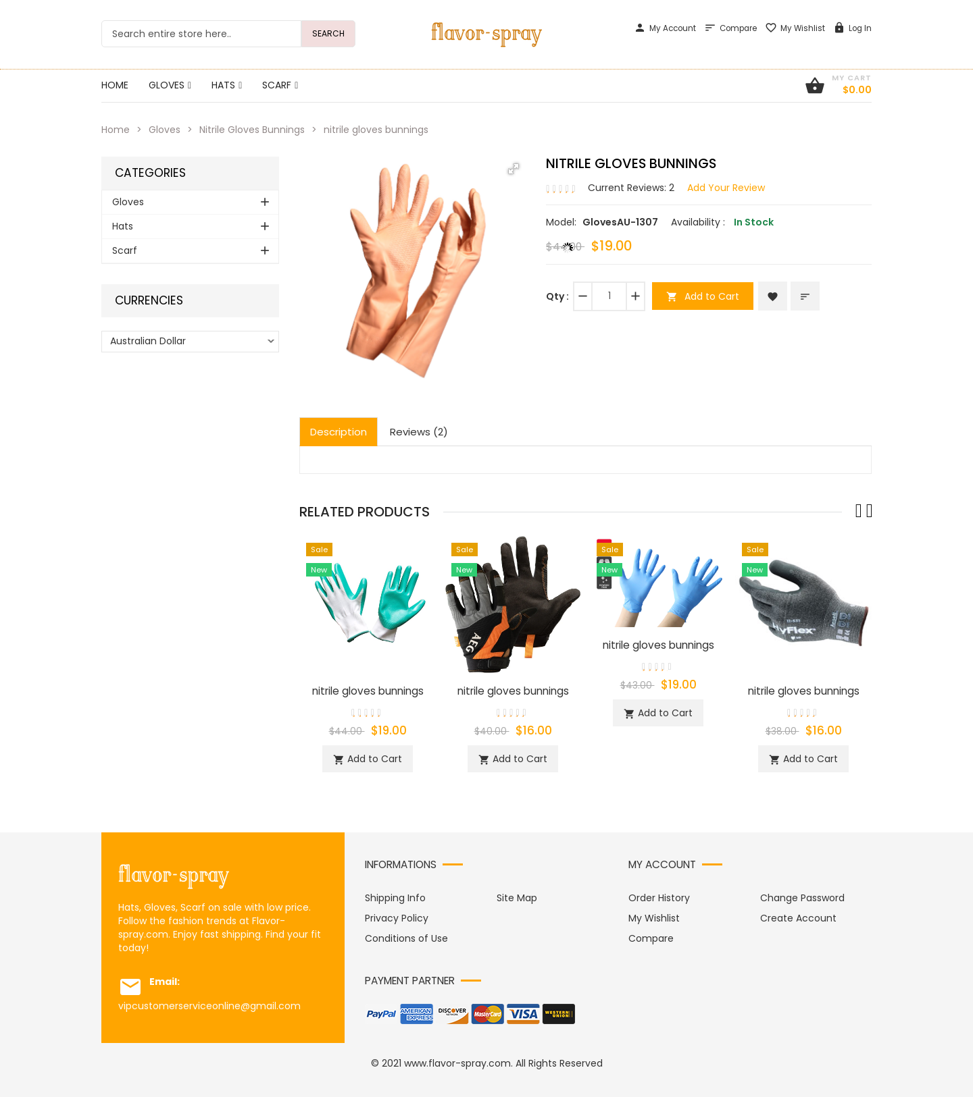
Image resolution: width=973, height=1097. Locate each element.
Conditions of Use (406, 938)
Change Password (802, 898)
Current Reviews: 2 (631, 187)
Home (115, 129)
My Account (665, 28)
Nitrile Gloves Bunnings (252, 129)
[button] (513, 169)
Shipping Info (395, 898)
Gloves (164, 129)
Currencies (149, 300)
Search (328, 33)
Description (338, 432)
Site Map (517, 898)
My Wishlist (795, 28)
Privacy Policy (396, 918)
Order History (659, 898)
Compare (730, 28)
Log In (852, 28)
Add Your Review (726, 187)
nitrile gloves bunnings (368, 691)
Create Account (798, 918)
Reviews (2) (419, 432)
